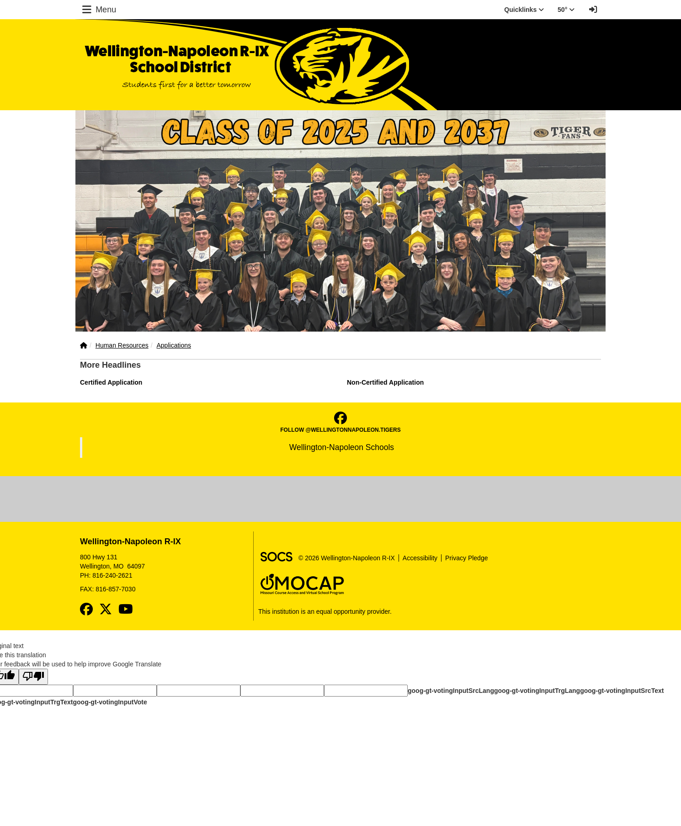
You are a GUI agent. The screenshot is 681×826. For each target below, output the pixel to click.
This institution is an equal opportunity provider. (325, 611)
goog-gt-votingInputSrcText (622, 690)
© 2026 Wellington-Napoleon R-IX (346, 558)
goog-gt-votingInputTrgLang (537, 690)
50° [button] (566, 9)
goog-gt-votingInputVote (110, 702)
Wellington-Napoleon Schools (341, 447)
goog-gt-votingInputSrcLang (451, 690)
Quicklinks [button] (524, 9)
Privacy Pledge (466, 558)
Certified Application (111, 382)
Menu (98, 9)
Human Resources (122, 345)
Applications (174, 345)
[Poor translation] (33, 677)
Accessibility (420, 558)
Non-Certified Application (385, 382)
